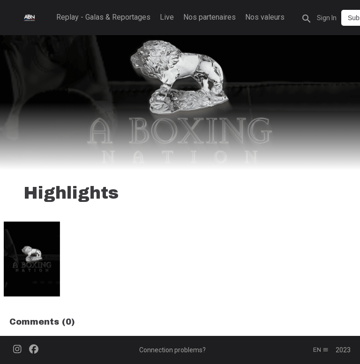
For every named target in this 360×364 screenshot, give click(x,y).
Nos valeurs (265, 17)
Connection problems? (172, 350)
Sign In (327, 18)
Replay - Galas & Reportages (103, 17)
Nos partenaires (209, 17)
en (321, 350)
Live (167, 17)
